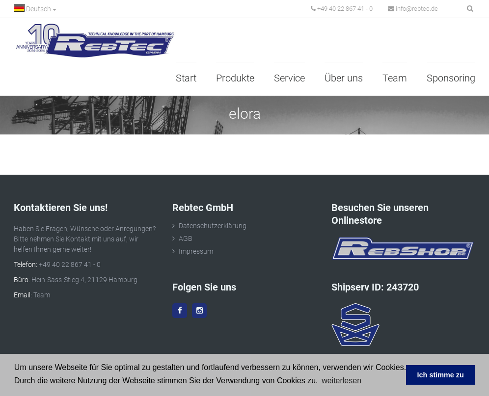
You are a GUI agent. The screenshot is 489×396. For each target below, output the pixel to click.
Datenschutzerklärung (212, 226)
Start (186, 78)
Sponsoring (451, 78)
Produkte (235, 78)
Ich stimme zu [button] (440, 375)
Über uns (344, 78)
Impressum (196, 251)
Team (394, 78)
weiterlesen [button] (341, 380)
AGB (185, 238)
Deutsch (35, 8)
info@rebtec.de (413, 8)
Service (289, 78)
